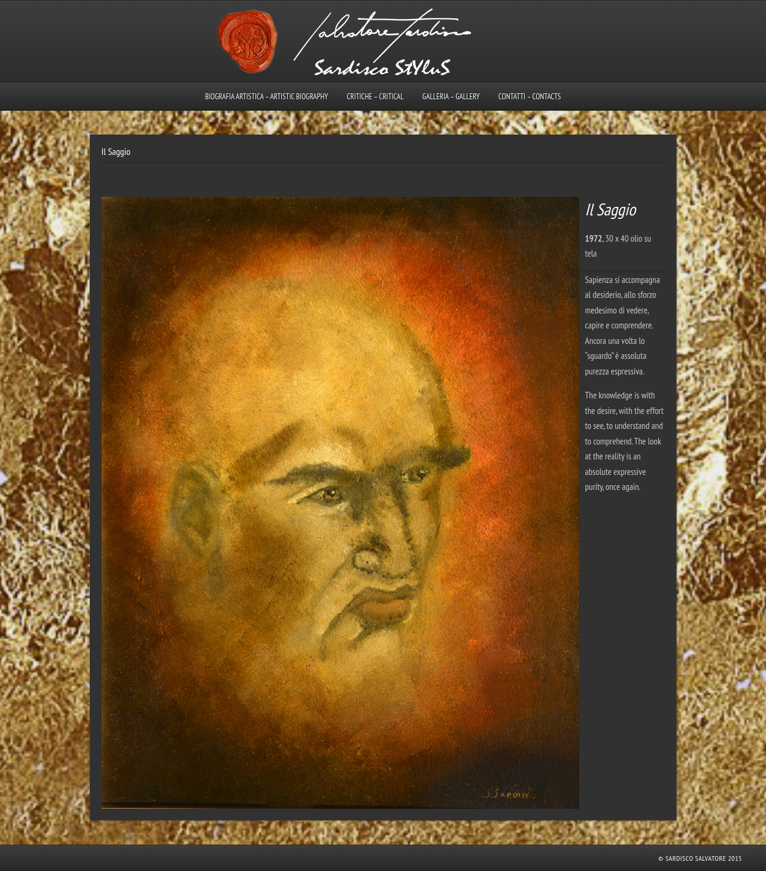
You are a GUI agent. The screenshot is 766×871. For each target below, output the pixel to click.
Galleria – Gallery (451, 97)
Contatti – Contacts (529, 97)
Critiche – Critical (374, 97)
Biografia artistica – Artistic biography (267, 97)
